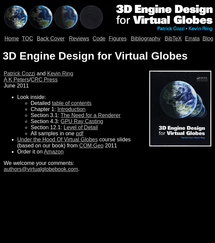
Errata (192, 38)
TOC (27, 38)
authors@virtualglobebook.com (41, 169)
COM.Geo (91, 145)
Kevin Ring (60, 73)
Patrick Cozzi (19, 73)
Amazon (54, 151)
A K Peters (16, 79)
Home (12, 38)
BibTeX (173, 38)
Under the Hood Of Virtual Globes (57, 139)
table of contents (71, 103)
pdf (79, 133)
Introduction (71, 109)
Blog (208, 38)
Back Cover (51, 38)
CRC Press (44, 79)
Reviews (79, 38)
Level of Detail (81, 127)
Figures (117, 38)
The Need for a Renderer (91, 115)
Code (99, 38)
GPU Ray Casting (82, 121)
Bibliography (145, 38)
